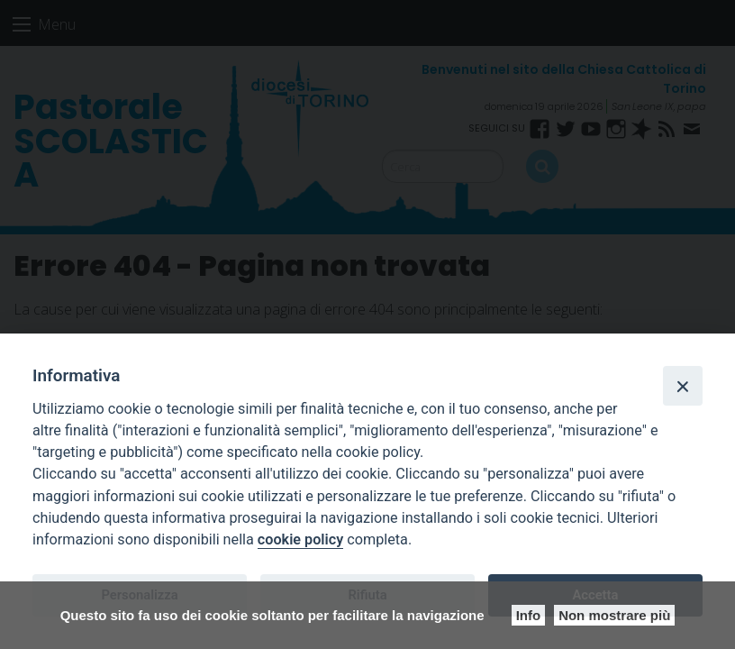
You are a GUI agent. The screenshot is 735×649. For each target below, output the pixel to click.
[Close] (683, 386)
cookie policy (300, 539)
